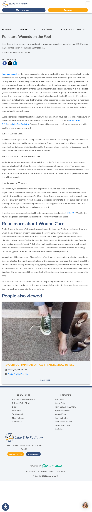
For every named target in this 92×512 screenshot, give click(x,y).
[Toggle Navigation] (88, 3)
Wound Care (60, 414)
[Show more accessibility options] (5, 507)
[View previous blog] (6, 30)
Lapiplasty (59, 429)
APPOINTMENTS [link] (23, 10)
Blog (14, 406)
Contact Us (17, 421)
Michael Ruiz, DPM (21, 403)
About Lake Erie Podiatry (23, 399)
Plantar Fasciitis (14, 374)
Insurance (16, 410)
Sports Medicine (62, 410)
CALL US (68, 10)
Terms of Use (60, 471)
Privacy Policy (30, 471)
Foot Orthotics (61, 418)
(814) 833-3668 (33, 454)
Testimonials (18, 414)
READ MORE (46, 380)
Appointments (15, 454)
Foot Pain (24, 374)
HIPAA (51, 471)
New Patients (18, 418)
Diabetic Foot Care (63, 421)
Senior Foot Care (62, 425)
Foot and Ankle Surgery (65, 406)
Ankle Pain (60, 403)
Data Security (42, 471)
